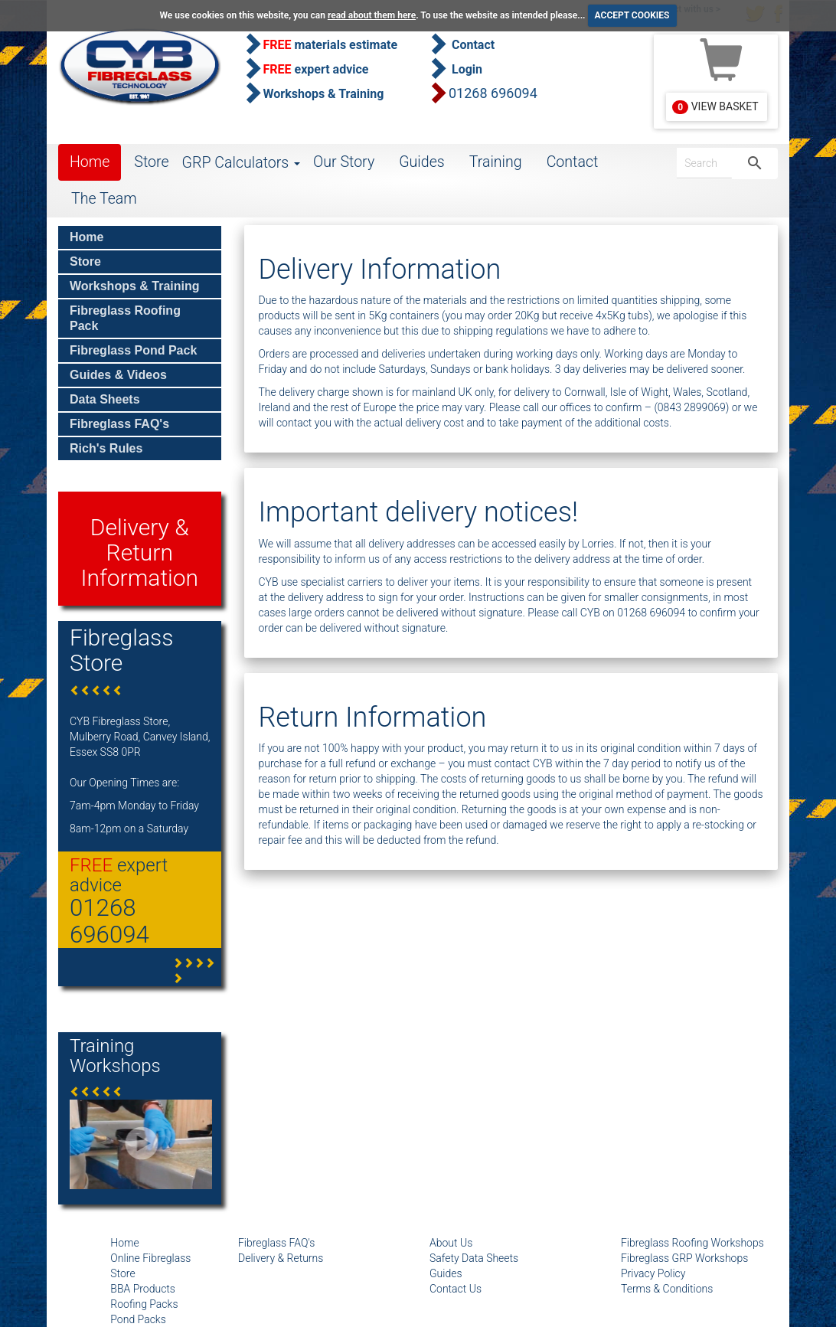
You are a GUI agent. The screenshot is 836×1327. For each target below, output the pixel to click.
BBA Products (142, 1289)
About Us (450, 1243)
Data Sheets (105, 399)
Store (151, 162)
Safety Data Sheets (473, 1258)
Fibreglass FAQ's (119, 423)
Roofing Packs (144, 1304)
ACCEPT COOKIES (632, 15)
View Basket (715, 107)
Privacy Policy (653, 1273)
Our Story (343, 162)
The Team (104, 199)
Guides (422, 162)
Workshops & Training (135, 286)
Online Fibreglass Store (150, 1266)
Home (89, 162)
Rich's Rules (106, 448)
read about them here (372, 15)
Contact (573, 162)
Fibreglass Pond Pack (133, 350)
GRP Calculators (241, 163)
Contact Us (455, 1289)
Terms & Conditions (667, 1289)
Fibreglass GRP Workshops (684, 1258)
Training (495, 162)
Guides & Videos (118, 374)
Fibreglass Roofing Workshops (692, 1243)
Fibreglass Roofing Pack (125, 318)
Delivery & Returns (280, 1258)
